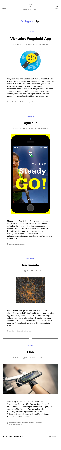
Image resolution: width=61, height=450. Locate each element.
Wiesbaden (28, 340)
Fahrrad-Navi (31, 431)
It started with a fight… (16, 445)
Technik (30, 354)
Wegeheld (31, 110)
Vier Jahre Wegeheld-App (30, 44)
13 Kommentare (43, 53)
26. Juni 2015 (29, 137)
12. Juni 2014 (30, 280)
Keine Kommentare (43, 137)
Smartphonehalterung (15, 433)
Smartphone (22, 253)
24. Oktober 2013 (30, 367)
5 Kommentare (44, 367)
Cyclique (30, 131)
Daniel (19, 53)
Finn (30, 361)
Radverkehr (30, 34)
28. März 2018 (30, 53)
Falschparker (16, 110)
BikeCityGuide (17, 431)
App (10, 110)
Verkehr (22, 340)
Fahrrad (24, 431)
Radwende (30, 274)
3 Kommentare (43, 280)
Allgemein (30, 125)
